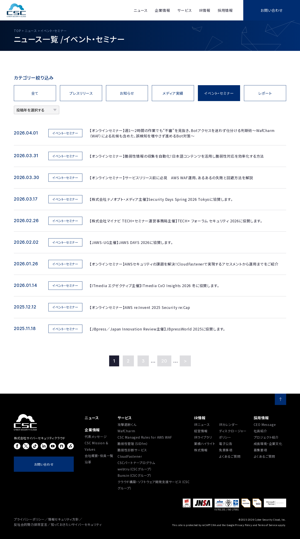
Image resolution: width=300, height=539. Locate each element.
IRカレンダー (228, 424)
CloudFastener (130, 456)
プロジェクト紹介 (266, 437)
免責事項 (225, 450)
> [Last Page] (185, 361)
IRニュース (202, 424)
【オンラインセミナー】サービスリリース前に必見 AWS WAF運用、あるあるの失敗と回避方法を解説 (171, 177)
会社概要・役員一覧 (99, 455)
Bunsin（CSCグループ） (135, 475)
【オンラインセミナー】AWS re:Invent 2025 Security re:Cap (140, 307)
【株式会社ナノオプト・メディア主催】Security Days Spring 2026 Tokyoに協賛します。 (161, 199)
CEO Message (265, 424)
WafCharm (126, 431)
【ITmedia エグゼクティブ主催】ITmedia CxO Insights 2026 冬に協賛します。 (154, 285)
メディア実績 (172, 93)
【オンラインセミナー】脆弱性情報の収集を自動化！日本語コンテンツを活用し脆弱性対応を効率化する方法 (177, 156)
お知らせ (127, 93)
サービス (125, 417)
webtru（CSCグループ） (135, 469)
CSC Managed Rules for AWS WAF (145, 437)
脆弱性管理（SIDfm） (133, 443)
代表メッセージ (96, 436)
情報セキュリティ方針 (63, 519)
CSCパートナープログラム (136, 462)
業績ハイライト (204, 443)
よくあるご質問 (230, 456)
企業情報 (92, 429)
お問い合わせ (272, 10)
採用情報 (261, 417)
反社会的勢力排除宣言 (30, 524)
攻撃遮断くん (127, 424)
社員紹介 (260, 431)
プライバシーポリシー (29, 519)
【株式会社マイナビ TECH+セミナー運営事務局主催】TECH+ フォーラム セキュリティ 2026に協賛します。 (176, 221)
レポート (265, 93)
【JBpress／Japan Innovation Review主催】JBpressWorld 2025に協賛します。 (157, 329)
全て (35, 93)
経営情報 (200, 431)
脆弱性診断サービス (132, 450)
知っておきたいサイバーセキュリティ (76, 524)
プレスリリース (81, 93)
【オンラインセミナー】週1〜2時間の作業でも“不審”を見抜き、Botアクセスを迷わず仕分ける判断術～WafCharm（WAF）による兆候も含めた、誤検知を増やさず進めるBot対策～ (182, 133)
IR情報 (199, 417)
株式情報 (200, 450)
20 (164, 361)
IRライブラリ (203, 437)
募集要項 (260, 450)
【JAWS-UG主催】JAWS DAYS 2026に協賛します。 (131, 242)
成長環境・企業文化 (268, 443)
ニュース (92, 417)
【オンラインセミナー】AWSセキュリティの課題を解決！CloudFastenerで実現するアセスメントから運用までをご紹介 (184, 264)
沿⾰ (88, 462)
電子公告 (225, 443)
